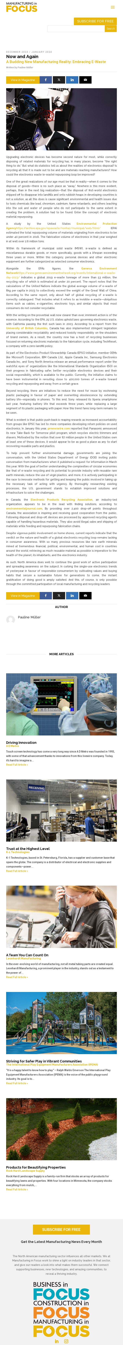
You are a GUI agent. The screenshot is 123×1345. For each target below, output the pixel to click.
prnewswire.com (59, 428)
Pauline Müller (25, 67)
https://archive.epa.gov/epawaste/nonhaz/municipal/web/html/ (58, 228)
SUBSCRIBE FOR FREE (61, 1229)
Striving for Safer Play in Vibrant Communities (61, 1062)
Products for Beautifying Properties (61, 1168)
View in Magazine (23, 80)
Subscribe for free (95, 21)
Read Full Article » (17, 764)
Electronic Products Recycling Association (61, 499)
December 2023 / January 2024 (29, 52)
